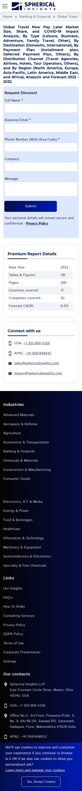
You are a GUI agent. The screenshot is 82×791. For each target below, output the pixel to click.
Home (7, 16)
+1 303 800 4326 (36, 343)
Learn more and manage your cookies (35, 770)
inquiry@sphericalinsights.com (38, 373)
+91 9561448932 (38, 353)
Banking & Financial (35, 16)
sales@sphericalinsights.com (36, 363)
